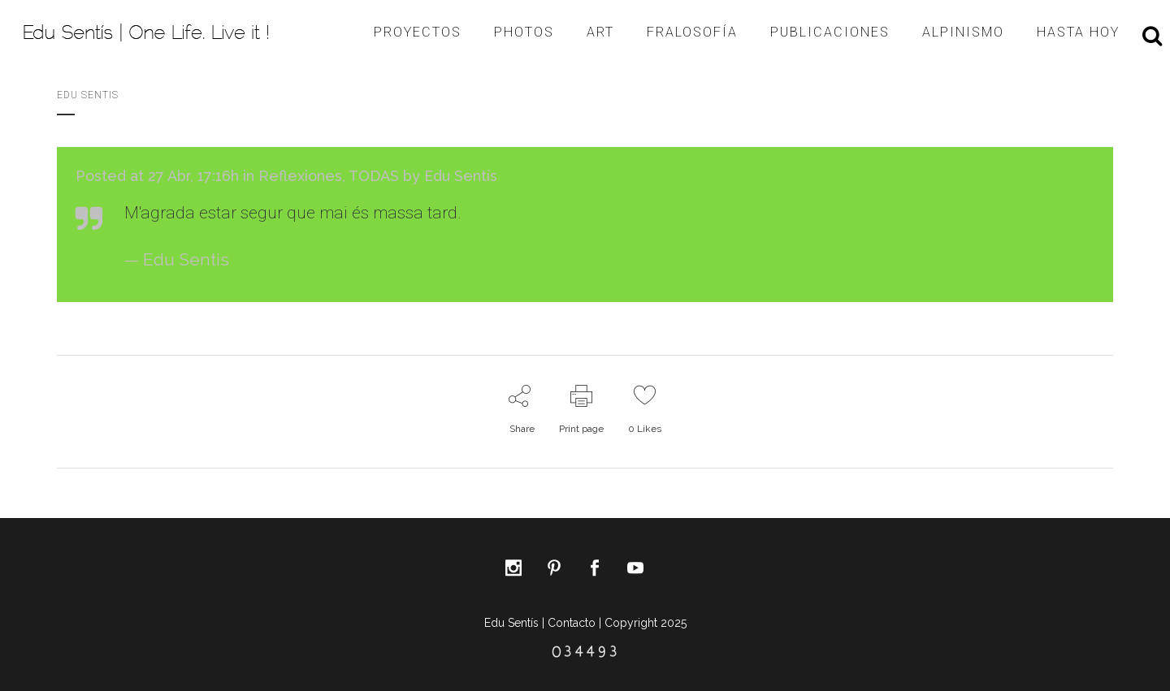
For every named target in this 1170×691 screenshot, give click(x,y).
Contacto (572, 622)
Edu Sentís (460, 175)
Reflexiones (300, 175)
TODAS (374, 175)
